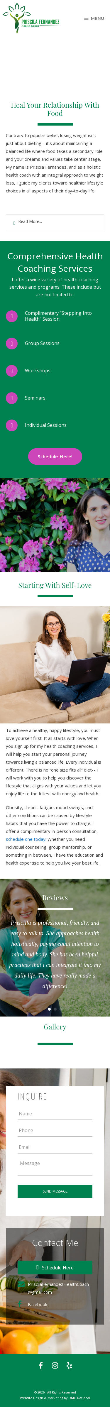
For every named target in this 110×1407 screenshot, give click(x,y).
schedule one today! (26, 839)
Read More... (30, 221)
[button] (55, 1267)
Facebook (37, 1304)
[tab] (55, 223)
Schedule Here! (55, 456)
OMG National (79, 1398)
